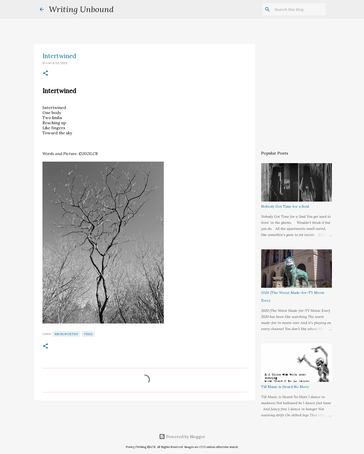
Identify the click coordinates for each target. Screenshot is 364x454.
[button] (45, 73)
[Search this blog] (299, 9)
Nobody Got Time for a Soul (285, 206)
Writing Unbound (81, 9)
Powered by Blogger (182, 436)
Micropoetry (66, 334)
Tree (88, 334)
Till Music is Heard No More (285, 386)
